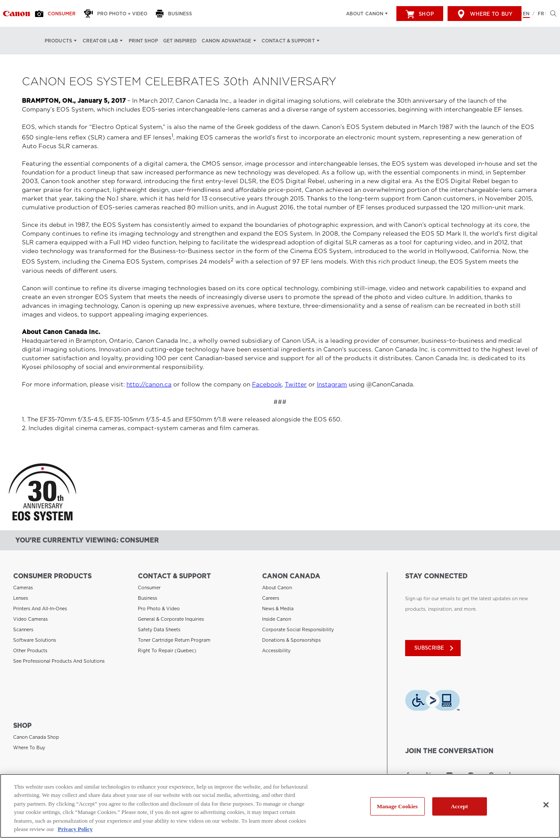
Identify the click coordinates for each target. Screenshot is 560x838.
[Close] (546, 804)
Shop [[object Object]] (420, 14)
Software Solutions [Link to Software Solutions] (34, 640)
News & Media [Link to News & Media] (278, 608)
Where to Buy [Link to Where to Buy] (29, 746)
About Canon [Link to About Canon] (277, 587)
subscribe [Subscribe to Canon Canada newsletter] (434, 647)
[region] (280, 806)
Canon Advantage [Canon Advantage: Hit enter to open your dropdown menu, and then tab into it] (227, 40)
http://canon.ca (149, 384)
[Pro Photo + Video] (118, 13)
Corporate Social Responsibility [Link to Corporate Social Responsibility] (298, 629)
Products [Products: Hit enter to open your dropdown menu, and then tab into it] (58, 40)
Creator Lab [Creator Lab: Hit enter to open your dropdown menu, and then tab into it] (100, 40)
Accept (459, 806)
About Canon (364, 13)
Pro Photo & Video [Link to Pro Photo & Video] (159, 608)
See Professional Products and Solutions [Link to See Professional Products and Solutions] (59, 661)
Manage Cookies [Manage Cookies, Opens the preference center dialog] (397, 806)
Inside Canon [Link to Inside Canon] (276, 619)
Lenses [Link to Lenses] (20, 598)
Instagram (332, 384)
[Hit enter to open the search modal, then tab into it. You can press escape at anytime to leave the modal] (551, 13)
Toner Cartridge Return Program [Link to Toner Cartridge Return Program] (174, 640)
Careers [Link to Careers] (270, 598)
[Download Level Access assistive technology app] (432, 700)
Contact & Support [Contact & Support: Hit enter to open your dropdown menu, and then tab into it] (288, 40)
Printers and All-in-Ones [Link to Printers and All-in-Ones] (40, 608)
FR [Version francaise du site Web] (541, 13)
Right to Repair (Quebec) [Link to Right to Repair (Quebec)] (167, 650)
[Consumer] (57, 13)
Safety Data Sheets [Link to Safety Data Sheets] (159, 629)
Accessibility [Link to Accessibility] (276, 650)
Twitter (296, 384)
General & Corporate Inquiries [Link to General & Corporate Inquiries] (171, 619)
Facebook (267, 384)
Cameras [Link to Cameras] (23, 587)
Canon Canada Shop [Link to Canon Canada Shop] (36, 736)
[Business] (176, 13)
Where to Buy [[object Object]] (484, 14)
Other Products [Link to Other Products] (30, 650)
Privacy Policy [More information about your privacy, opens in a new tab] (75, 829)
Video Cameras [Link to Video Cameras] (30, 619)
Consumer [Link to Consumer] (149, 587)
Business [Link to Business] (147, 598)
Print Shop (143, 40)
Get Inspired (179, 40)
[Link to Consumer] (16, 13)
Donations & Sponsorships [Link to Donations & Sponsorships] (291, 640)
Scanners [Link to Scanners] (23, 629)
